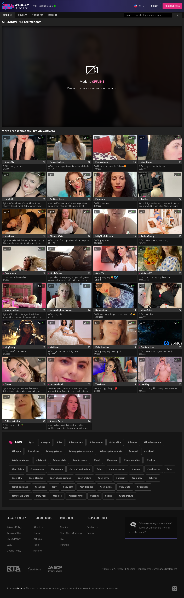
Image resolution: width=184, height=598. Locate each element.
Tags (36, 545)
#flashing (150, 460)
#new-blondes (36, 478)
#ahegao (45, 442)
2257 (9, 545)
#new (169, 469)
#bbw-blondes (75, 442)
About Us (38, 527)
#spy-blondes (86, 487)
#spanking (40, 487)
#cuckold (148, 451)
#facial (97, 460)
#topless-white (76, 496)
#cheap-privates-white (111, 451)
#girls (31, 442)
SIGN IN (154, 6)
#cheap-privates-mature (81, 451)
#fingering (112, 460)
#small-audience (20, 487)
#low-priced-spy (117, 469)
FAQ (62, 539)
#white (108, 496)
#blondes (132, 442)
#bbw (59, 442)
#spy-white (124, 487)
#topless (57, 496)
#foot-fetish (18, 469)
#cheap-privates (54, 451)
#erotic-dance (80, 460)
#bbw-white (115, 442)
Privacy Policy (14, 527)
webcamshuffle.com (24, 588)
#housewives (37, 469)
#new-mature (84, 478)
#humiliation (57, 469)
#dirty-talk (41, 460)
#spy (54, 487)
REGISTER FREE (172, 6)
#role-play (137, 478)
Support (91, 533)
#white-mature (126, 496)
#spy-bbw (68, 487)
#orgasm (120, 478)
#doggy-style (59, 460)
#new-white (104, 478)
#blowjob (16, 451)
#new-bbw (17, 478)
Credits (64, 527)
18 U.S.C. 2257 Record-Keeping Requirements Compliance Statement (139, 569)
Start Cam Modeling (71, 533)
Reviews (38, 550)
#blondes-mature (152, 442)
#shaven (153, 478)
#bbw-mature (96, 442)
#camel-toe (33, 451)
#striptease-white (20, 496)
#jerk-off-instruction (79, 469)
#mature (136, 469)
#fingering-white (131, 460)
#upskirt (94, 496)
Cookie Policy (14, 550)
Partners (65, 545)
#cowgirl (133, 451)
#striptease (142, 487)
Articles (37, 539)
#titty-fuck (41, 496)
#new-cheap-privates (60, 478)
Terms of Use (14, 533)
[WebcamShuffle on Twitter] (174, 588)
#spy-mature (106, 487)
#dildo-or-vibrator (21, 460)
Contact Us (93, 527)
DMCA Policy (14, 539)
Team (36, 533)
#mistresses (153, 469)
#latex (99, 469)
